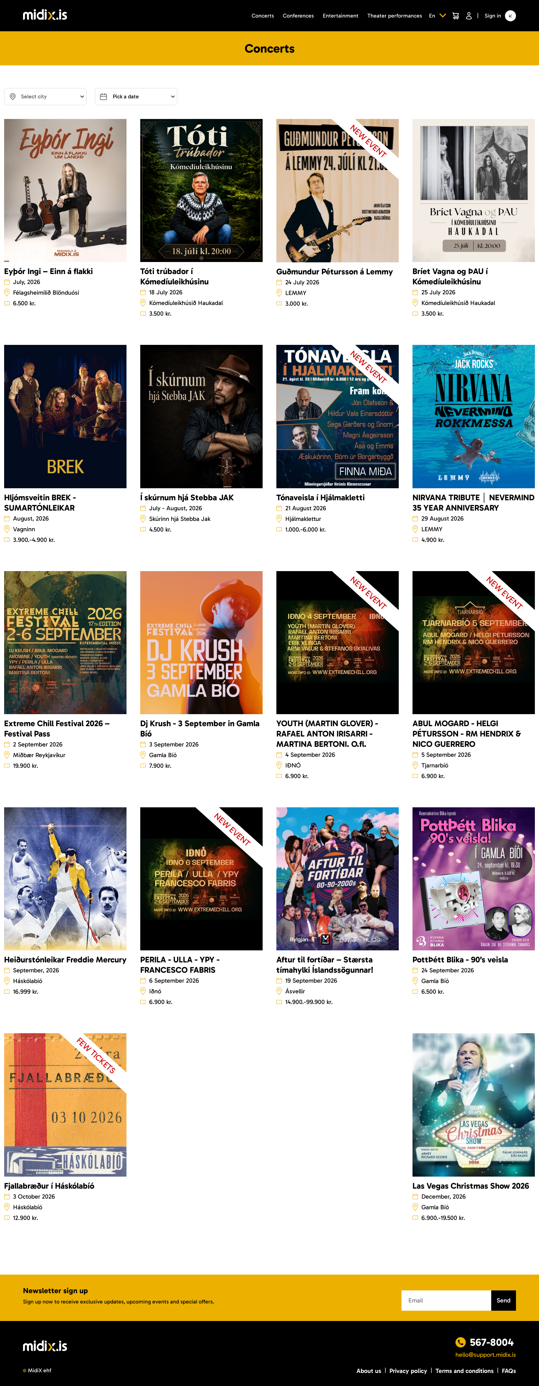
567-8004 (492, 1342)
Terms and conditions (465, 1371)
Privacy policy (408, 1371)
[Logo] (45, 15)
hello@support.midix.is (485, 1354)
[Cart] (455, 16)
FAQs (509, 1371)
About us (368, 1371)
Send (503, 1300)
